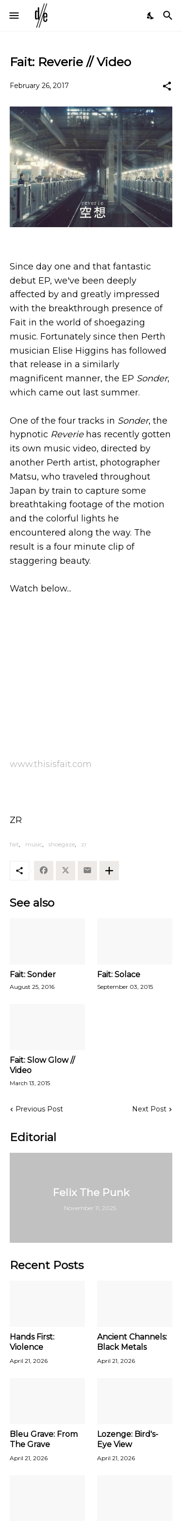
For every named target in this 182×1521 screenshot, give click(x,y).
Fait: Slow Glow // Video (42, 1065)
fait (14, 844)
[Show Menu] (13, 15)
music (33, 844)
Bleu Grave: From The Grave (44, 1439)
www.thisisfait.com (51, 764)
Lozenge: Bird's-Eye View (127, 1439)
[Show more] (109, 870)
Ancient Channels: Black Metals (132, 1342)
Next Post (149, 1109)
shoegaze (62, 844)
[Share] (167, 86)
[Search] (169, 15)
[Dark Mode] (151, 15)
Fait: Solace (118, 974)
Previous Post (39, 1109)
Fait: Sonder (33, 974)
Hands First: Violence (32, 1342)
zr (84, 844)
